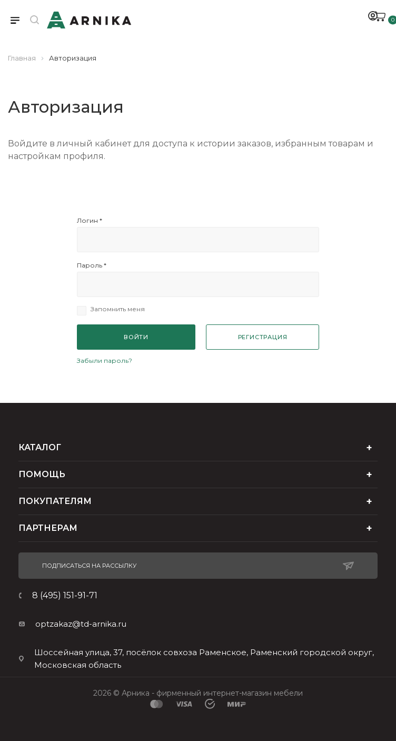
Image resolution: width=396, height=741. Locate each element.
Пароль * (91, 265)
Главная (22, 58)
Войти (136, 337)
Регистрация (263, 337)
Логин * (89, 220)
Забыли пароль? (104, 360)
